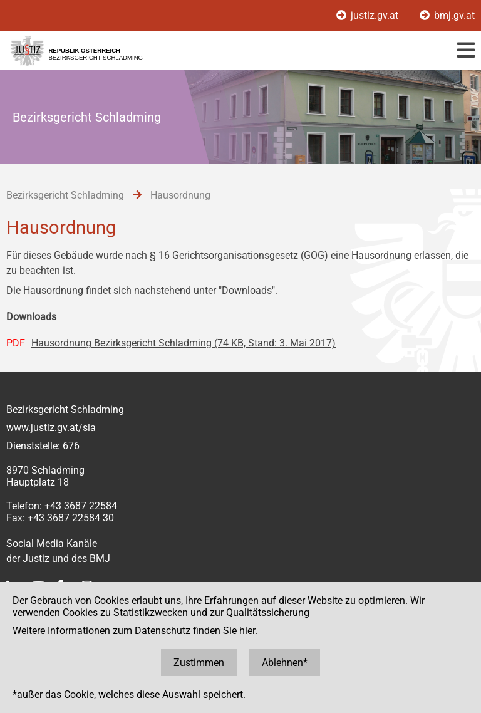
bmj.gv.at (447, 15)
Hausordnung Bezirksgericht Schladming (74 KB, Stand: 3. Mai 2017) (183, 343)
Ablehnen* (285, 663)
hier (247, 631)
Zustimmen (198, 663)
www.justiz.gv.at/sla (51, 428)
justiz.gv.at (368, 15)
